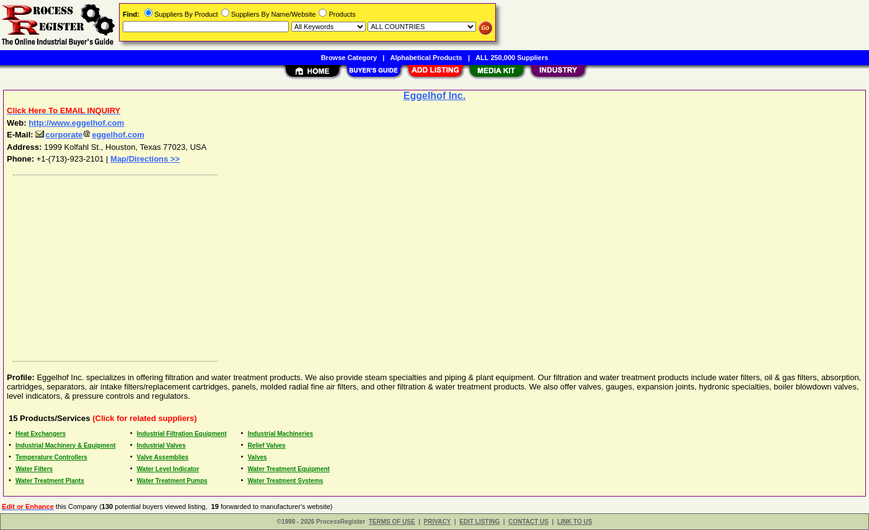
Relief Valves (266, 445)
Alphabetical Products (426, 57)
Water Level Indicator (168, 469)
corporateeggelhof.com (89, 134)
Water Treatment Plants (49, 480)
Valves (257, 457)
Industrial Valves (161, 445)
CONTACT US (528, 521)
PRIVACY (437, 521)
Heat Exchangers (40, 433)
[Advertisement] (380, 265)
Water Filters (34, 469)
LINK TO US (574, 521)
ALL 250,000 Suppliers (511, 57)
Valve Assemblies (163, 457)
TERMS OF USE (392, 521)
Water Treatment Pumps (172, 480)
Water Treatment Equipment (288, 469)
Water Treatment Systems (285, 480)
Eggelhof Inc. (434, 95)
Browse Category (349, 57)
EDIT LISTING (479, 521)
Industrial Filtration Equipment (182, 433)
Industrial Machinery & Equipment (65, 445)
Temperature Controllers (51, 457)
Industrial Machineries (280, 433)
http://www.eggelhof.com (76, 123)
